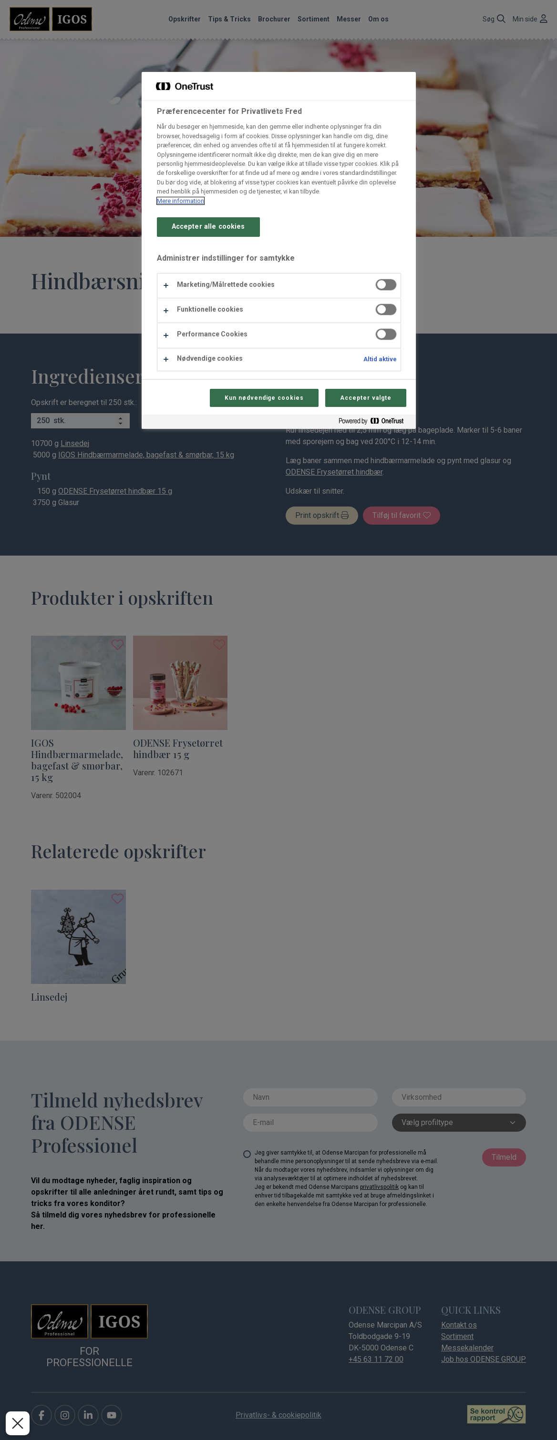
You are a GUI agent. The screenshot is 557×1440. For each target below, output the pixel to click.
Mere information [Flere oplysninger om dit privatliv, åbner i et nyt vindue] (180, 200)
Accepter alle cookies (208, 227)
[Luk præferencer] (18, 1423)
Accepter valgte (365, 398)
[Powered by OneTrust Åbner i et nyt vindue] (375, 423)
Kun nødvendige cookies (264, 398)
